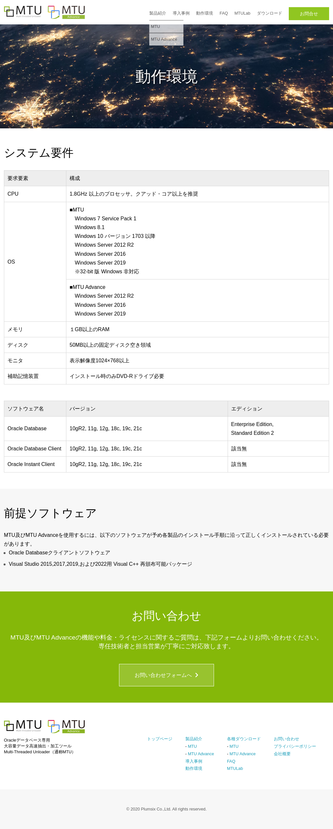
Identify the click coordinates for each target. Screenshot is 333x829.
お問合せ (309, 13)
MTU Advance (201, 753)
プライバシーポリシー (295, 746)
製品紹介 (157, 13)
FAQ (224, 13)
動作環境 (204, 13)
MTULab (242, 13)
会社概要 (282, 753)
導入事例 (181, 13)
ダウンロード (269, 13)
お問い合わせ (286, 738)
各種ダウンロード (244, 738)
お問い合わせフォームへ (166, 675)
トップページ (159, 738)
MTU (192, 746)
